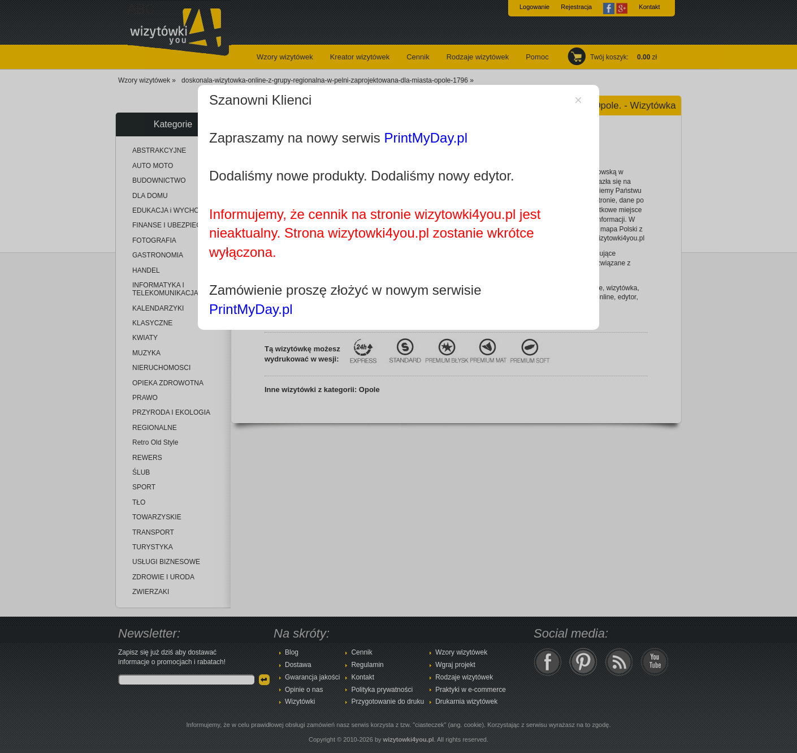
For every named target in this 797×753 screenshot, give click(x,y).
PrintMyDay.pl (425, 137)
